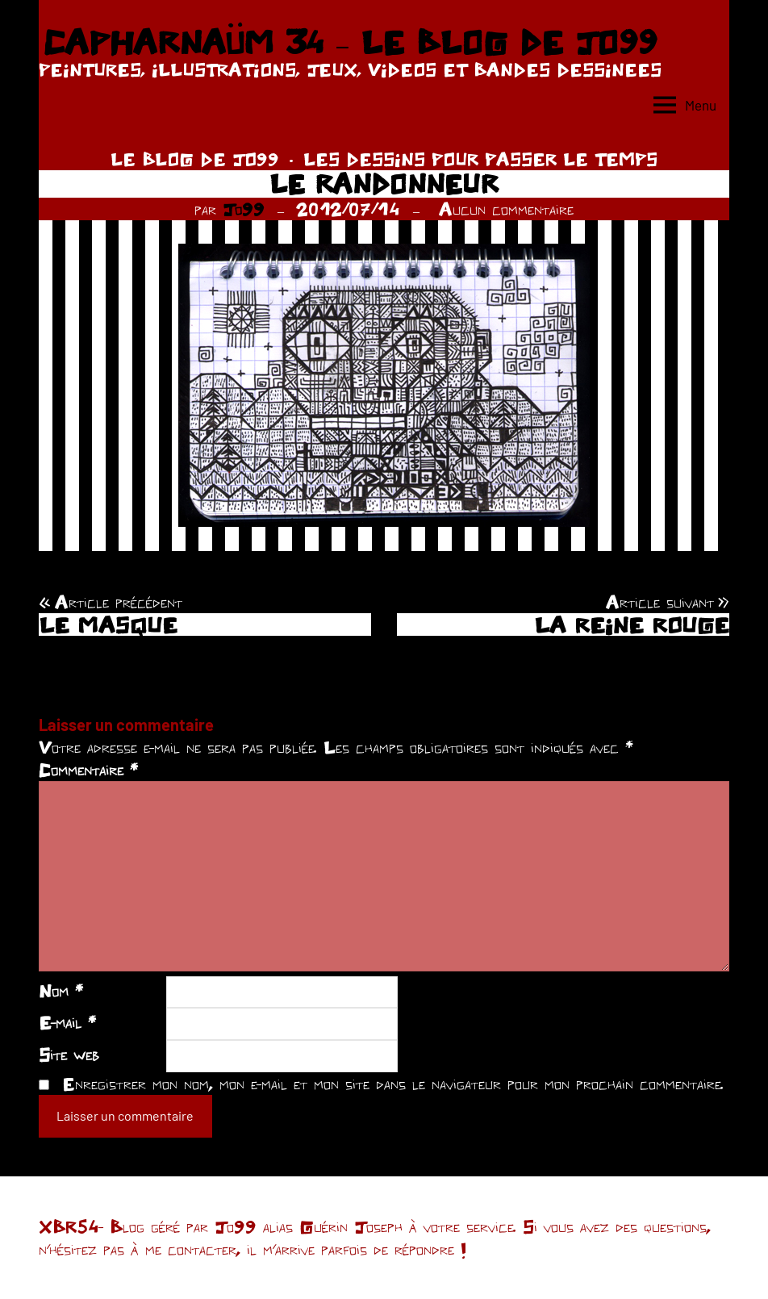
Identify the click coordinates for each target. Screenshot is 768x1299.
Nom (61, 990)
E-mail (67, 1022)
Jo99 (244, 209)
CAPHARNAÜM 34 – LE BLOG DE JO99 (350, 42)
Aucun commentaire (506, 209)
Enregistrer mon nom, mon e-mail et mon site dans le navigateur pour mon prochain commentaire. (393, 1083)
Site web (69, 1054)
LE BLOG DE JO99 (195, 159)
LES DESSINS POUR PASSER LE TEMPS (480, 159)
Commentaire (88, 769)
